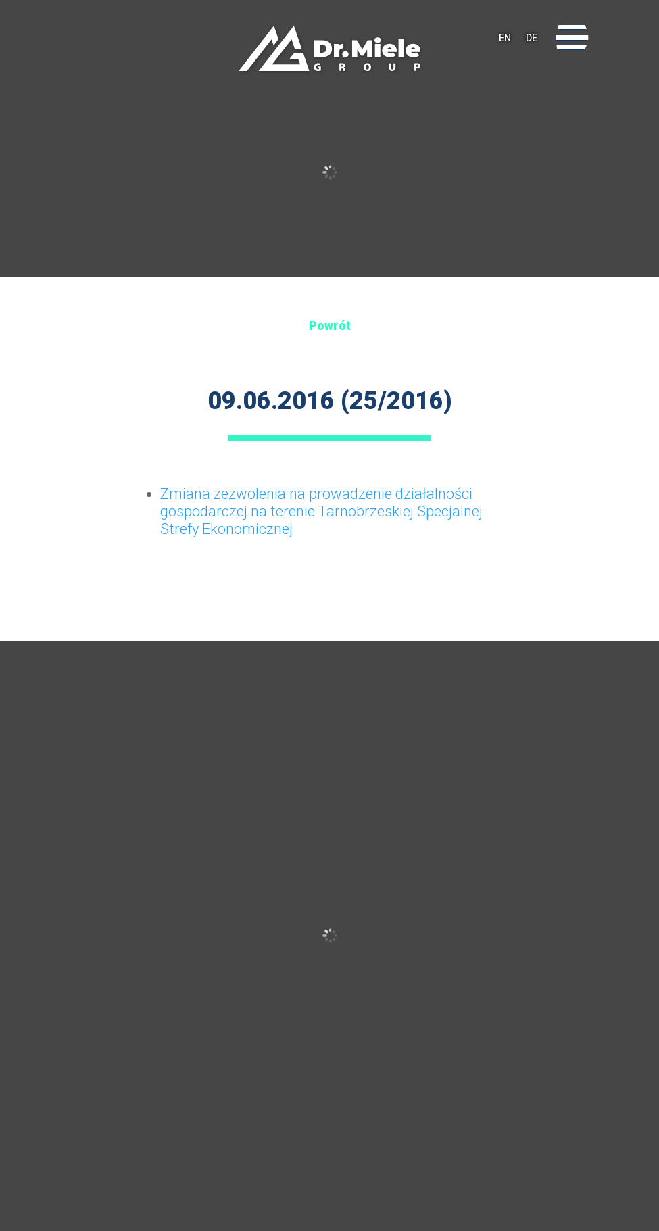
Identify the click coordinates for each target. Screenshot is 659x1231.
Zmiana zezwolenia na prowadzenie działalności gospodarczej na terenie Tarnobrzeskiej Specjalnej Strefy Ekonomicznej (321, 511)
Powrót (330, 325)
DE (531, 37)
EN (505, 37)
